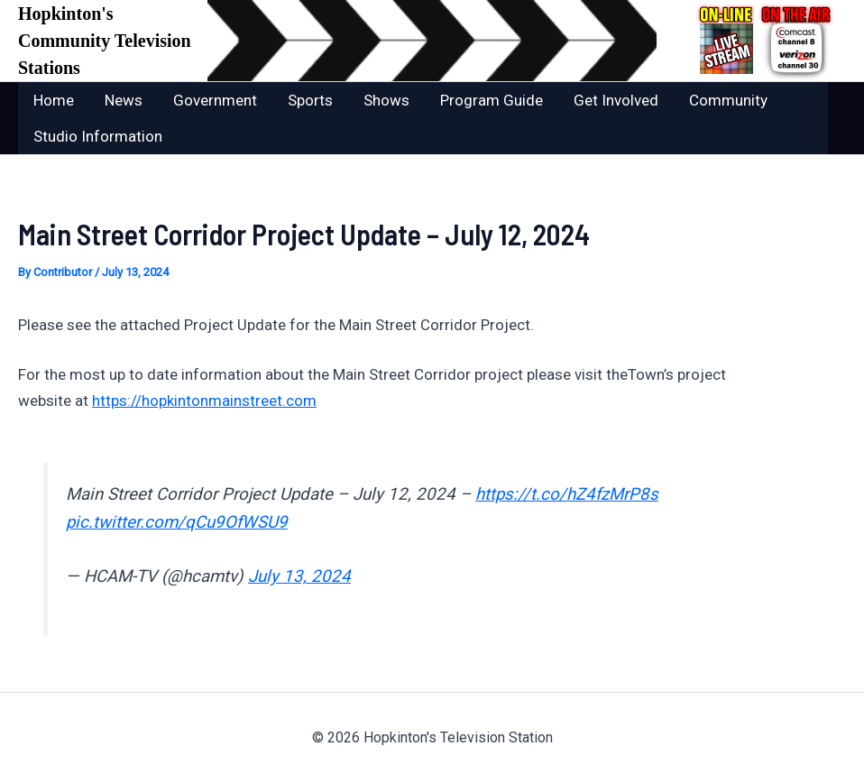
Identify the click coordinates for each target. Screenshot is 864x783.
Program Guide (491, 100)
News (123, 100)
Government (215, 100)
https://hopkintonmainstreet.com (204, 401)
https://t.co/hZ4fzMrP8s (566, 494)
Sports (310, 100)
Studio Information (97, 136)
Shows (386, 100)
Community (728, 100)
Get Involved (616, 100)
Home (53, 100)
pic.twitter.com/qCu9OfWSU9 (177, 522)
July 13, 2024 (299, 576)
